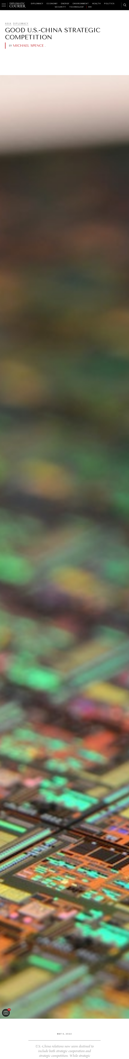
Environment (81, 3)
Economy (52, 3)
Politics (109, 3)
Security (60, 7)
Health (96, 3)
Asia (8, 23)
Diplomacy (37, 3)
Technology (76, 7)
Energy (65, 3)
